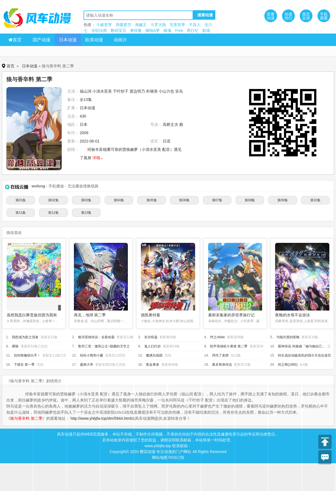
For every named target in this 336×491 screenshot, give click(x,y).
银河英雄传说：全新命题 (96, 337)
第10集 (315, 200)
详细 (96, 158)
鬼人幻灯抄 (152, 346)
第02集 (53, 200)
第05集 (151, 200)
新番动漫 (271, 16)
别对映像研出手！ (27, 355)
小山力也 (166, 91)
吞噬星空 (123, 24)
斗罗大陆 (158, 24)
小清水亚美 (102, 91)
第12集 (53, 213)
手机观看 (324, 16)
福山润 (85, 91)
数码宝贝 (118, 30)
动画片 (120, 39)
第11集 (20, 213)
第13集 (86, 213)
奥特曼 (136, 30)
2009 (84, 133)
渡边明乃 (137, 91)
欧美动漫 (94, 39)
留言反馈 (306, 16)
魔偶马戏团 (154, 355)
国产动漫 (41, 39)
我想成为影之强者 (25, 337)
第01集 (20, 200)
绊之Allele (217, 337)
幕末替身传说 (222, 365)
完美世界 (177, 24)
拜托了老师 (220, 355)
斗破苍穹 (104, 24)
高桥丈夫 (170, 124)
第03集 (86, 200)
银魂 (167, 30)
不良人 (195, 24)
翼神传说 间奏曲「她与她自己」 (301, 346)
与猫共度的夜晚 (287, 337)
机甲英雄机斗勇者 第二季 (228, 346)
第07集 (217, 200)
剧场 (206, 30)
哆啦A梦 (153, 30)
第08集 (250, 200)
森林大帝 (86, 365)
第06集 (184, 200)
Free (179, 30)
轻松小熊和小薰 (91, 355)
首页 (15, 39)
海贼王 (141, 24)
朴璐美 (152, 91)
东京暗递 (150, 337)
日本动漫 (68, 39)
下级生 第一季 (24, 365)
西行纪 (192, 30)
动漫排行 (288, 16)
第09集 (282, 200)
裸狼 (15, 346)
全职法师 (99, 30)
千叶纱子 (120, 91)
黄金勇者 (152, 365)
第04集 (119, 200)
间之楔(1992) (288, 365)
